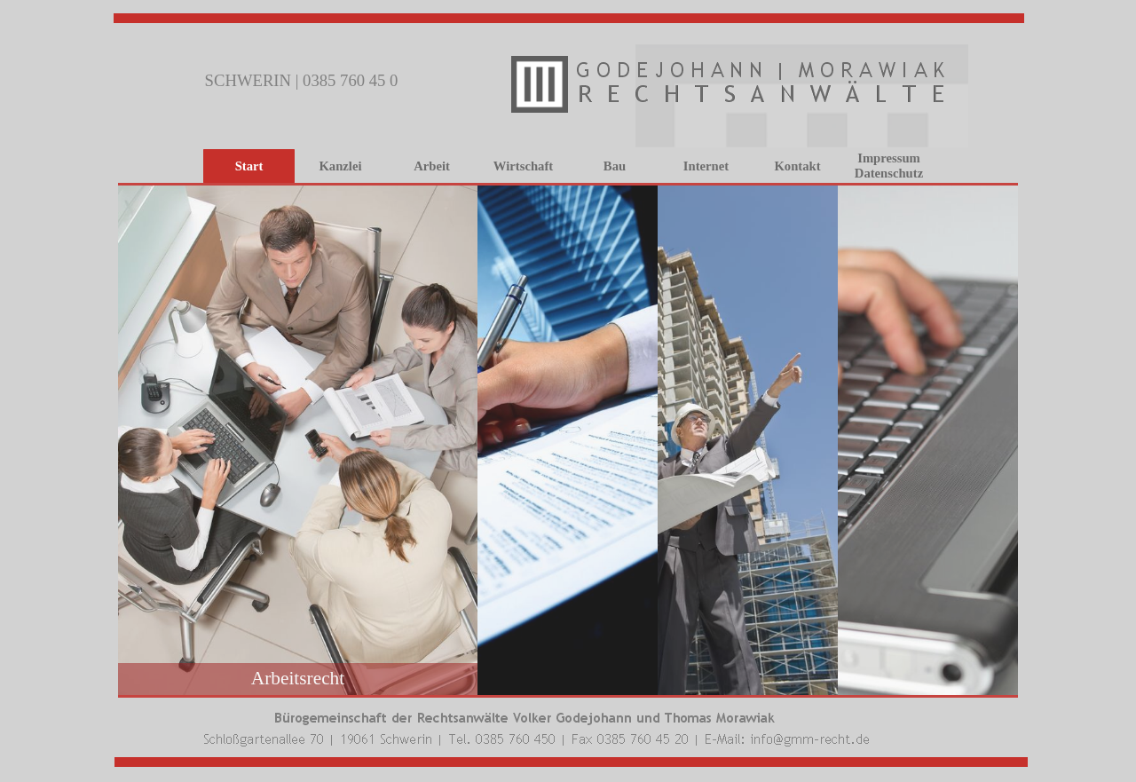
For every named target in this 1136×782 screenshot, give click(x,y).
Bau (615, 166)
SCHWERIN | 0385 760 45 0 (301, 80)
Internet (706, 166)
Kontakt (797, 166)
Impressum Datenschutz (889, 165)
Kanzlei (340, 166)
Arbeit (432, 166)
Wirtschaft (523, 166)
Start (249, 166)
